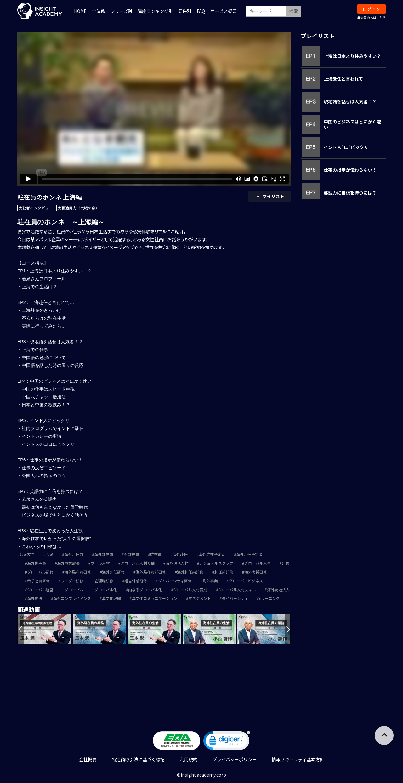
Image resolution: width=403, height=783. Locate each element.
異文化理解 (111, 598)
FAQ (201, 11)
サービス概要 (223, 11)
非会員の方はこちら (371, 17)
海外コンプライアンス (72, 598)
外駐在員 (131, 554)
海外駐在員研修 (78, 571)
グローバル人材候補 (138, 563)
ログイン (371, 9)
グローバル (74, 589)
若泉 (49, 554)
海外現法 (34, 598)
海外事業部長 (68, 563)
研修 (285, 563)
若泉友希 (27, 554)
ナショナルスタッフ (216, 563)
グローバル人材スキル (237, 589)
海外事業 (210, 580)
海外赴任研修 (113, 571)
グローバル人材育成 (190, 589)
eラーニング (269, 598)
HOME (80, 11)
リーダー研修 (72, 580)
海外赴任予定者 (249, 554)
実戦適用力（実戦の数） (78, 207)
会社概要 (88, 759)
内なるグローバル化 (145, 589)
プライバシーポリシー (235, 759)
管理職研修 (103, 580)
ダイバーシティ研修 (175, 580)
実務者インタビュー (36, 207)
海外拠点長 (36, 563)
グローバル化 (105, 589)
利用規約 (188, 759)
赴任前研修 (223, 571)
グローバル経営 (40, 589)
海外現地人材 (177, 563)
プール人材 (100, 563)
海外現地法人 (278, 589)
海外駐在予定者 (212, 554)
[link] (226, 742)
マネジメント (199, 598)
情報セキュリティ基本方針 (298, 759)
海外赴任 (180, 554)
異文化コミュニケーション (154, 598)
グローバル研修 (40, 571)
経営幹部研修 (135, 580)
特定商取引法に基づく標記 (138, 759)
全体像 (98, 11)
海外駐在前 (103, 554)
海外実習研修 (255, 571)
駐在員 (156, 554)
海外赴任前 (73, 554)
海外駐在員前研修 (151, 571)
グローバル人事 (257, 563)
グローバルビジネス (246, 580)
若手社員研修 (38, 580)
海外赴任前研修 (190, 571)
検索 (293, 11)
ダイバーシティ (235, 598)
